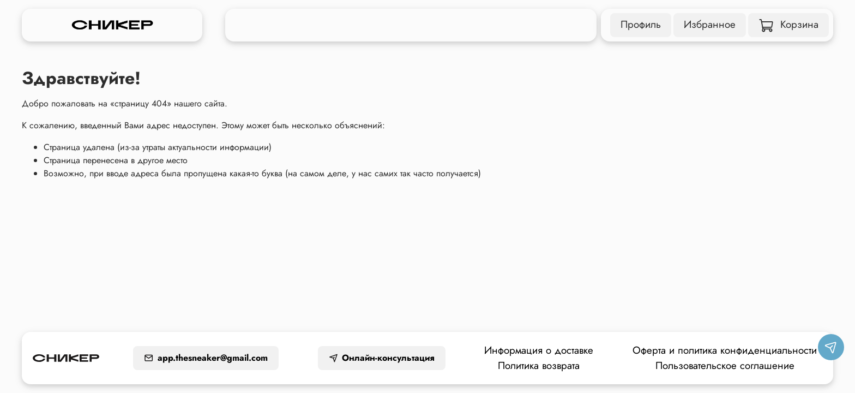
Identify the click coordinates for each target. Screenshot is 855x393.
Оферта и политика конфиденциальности (725, 350)
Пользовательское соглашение (724, 365)
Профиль (641, 24)
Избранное (710, 24)
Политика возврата (539, 365)
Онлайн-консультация (382, 358)
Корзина (788, 24)
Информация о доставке (538, 350)
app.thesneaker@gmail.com (206, 358)
